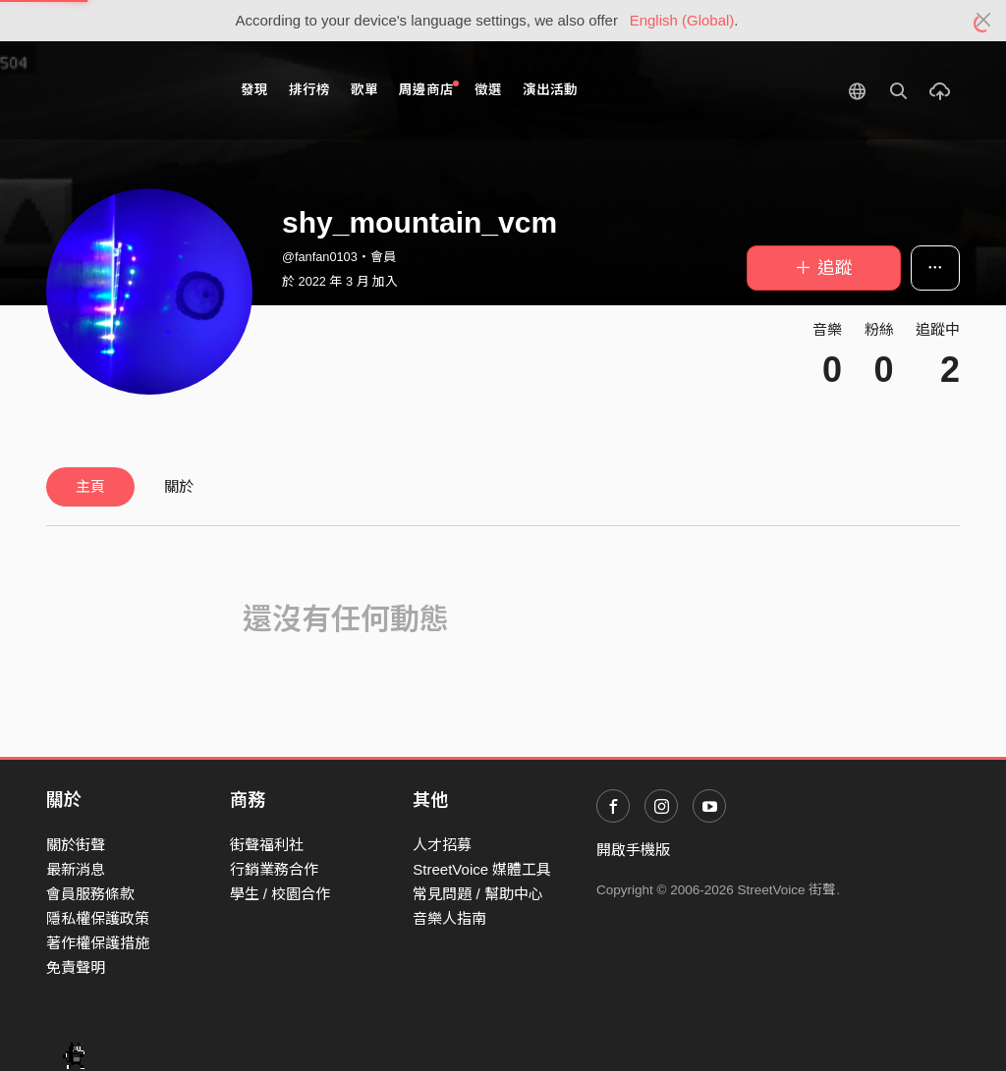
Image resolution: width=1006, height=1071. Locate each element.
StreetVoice (127, 90)
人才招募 (442, 844)
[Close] (984, 20)
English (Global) (682, 20)
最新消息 (75, 869)
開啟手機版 (633, 849)
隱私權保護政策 (97, 918)
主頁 (90, 486)
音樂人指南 (449, 918)
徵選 (488, 89)
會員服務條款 (90, 893)
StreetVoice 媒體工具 (482, 869)
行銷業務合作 (274, 869)
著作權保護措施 (97, 943)
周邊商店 (429, 88)
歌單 (364, 89)
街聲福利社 (267, 844)
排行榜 (309, 89)
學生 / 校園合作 (280, 893)
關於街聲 (75, 844)
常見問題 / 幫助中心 (478, 893)
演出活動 (550, 89)
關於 (179, 486)
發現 (254, 89)
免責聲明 (75, 967)
